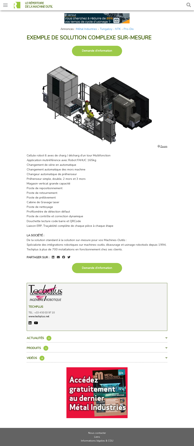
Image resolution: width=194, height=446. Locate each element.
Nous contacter (97, 433)
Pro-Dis (129, 29)
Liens (97, 436)
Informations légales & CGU (97, 440)
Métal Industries (86, 29)
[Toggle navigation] (5, 5)
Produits (97, 348)
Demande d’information (97, 51)
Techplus (36, 307)
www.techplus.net (39, 316)
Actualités (97, 338)
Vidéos (97, 358)
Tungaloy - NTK (110, 29)
